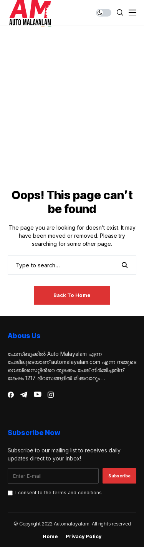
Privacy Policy (83, 536)
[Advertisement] (72, 112)
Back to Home (72, 295)
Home (50, 536)
